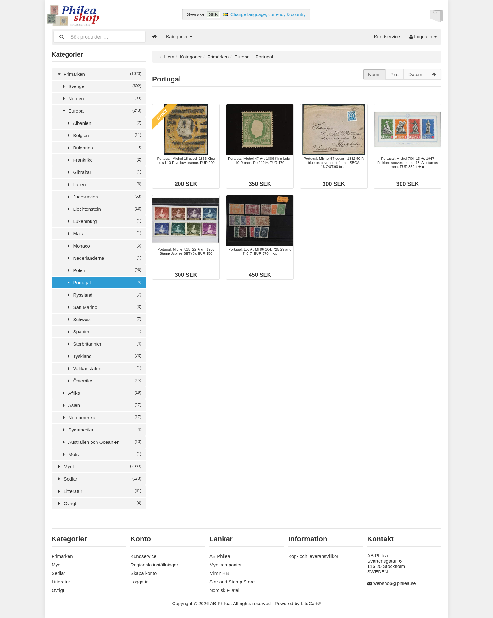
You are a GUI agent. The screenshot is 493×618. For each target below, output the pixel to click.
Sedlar (98, 478)
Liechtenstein (103, 208)
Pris (395, 73)
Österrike (103, 380)
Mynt (98, 466)
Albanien (103, 122)
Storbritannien (103, 343)
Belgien (103, 134)
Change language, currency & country (268, 14)
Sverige (101, 85)
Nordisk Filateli (224, 589)
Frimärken (98, 73)
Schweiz (103, 318)
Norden (101, 98)
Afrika (101, 392)
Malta (103, 233)
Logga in (423, 36)
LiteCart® (311, 602)
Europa (101, 110)
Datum (415, 73)
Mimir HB (219, 572)
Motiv (101, 453)
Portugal (103, 282)
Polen (103, 269)
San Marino (103, 306)
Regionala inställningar (154, 564)
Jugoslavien (103, 196)
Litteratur (98, 490)
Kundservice (387, 36)
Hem (169, 56)
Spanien (103, 331)
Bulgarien (103, 147)
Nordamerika (101, 417)
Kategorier (179, 36)
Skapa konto (143, 572)
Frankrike (103, 159)
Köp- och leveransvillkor (313, 555)
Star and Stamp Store (232, 581)
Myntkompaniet (225, 564)
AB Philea (219, 555)
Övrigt (98, 502)
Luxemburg (103, 220)
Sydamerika (101, 429)
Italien (103, 184)
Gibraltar (103, 171)
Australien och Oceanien (101, 441)
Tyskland (103, 355)
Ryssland (103, 294)
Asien (101, 404)
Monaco (103, 245)
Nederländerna (103, 257)
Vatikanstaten (103, 367)
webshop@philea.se (394, 582)
